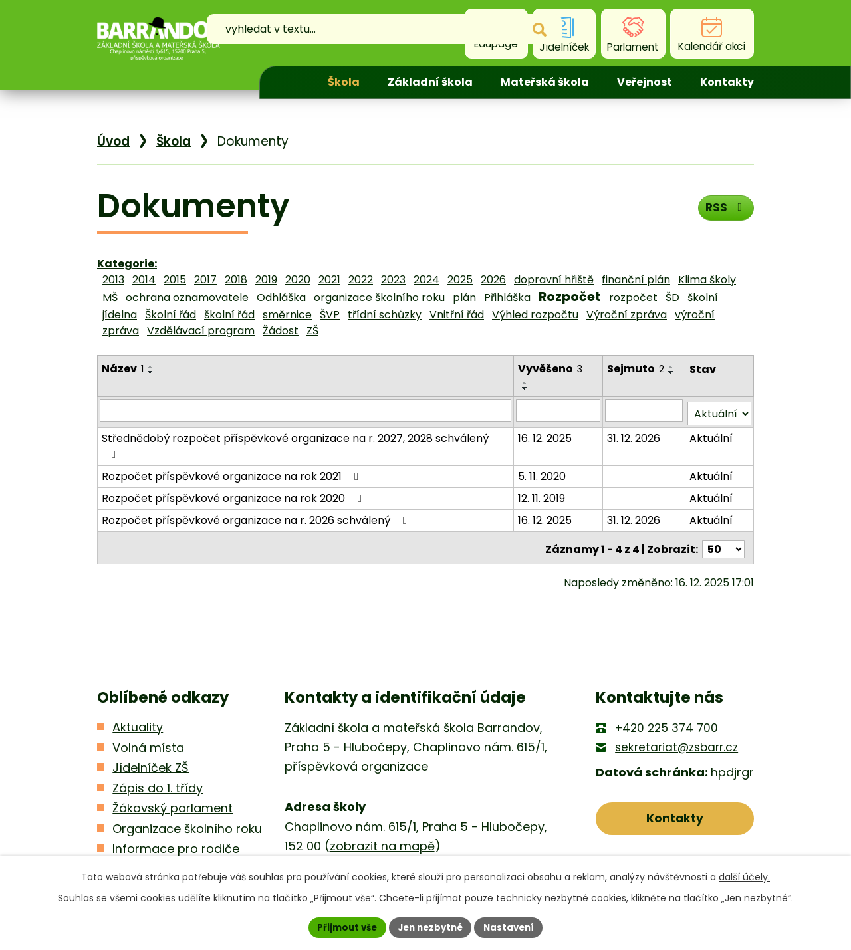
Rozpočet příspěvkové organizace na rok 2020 (234, 465)
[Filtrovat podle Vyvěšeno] (559, 397)
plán (464, 297)
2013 (113, 279)
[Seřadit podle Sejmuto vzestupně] (673, 367)
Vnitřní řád (456, 314)
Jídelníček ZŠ (150, 732)
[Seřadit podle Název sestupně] (151, 372)
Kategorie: (127, 263)
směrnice (287, 314)
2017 (205, 279)
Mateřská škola (545, 82)
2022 (360, 279)
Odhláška (281, 297)
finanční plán (636, 279)
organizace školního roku (379, 297)
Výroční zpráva (626, 314)
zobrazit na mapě (382, 810)
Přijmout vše (342, 926)
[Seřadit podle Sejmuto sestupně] (673, 372)
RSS (724, 210)
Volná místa (148, 711)
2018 (236, 279)
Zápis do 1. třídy (157, 752)
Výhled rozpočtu (535, 314)
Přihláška (507, 297)
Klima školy (707, 279)
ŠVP (330, 314)
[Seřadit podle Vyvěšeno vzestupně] (591, 367)
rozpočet (633, 297)
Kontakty (727, 82)
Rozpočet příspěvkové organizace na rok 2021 (232, 443)
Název (123, 368)
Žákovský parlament (172, 773)
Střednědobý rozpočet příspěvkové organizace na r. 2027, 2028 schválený (306, 421)
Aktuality (137, 691)
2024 (426, 279)
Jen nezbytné (430, 926)
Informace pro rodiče (175, 813)
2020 (297, 279)
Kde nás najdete (675, 840)
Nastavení (513, 926)
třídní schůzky (385, 314)
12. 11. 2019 (542, 465)
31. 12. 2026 (635, 421)
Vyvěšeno (551, 368)
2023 (393, 279)
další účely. (744, 875)
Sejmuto (637, 368)
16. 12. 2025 (546, 421)
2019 (266, 279)
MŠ (110, 297)
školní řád (229, 314)
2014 (144, 279)
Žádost (281, 330)
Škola (344, 82)
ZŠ (312, 330)
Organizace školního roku (187, 792)
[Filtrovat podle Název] (306, 397)
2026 (493, 279)
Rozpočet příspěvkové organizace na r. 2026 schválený (257, 487)
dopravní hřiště (554, 279)
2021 (329, 279)
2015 (175, 279)
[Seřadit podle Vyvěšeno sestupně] (591, 372)
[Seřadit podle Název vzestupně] (151, 367)
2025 (460, 279)
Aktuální (711, 421)
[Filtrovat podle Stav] (719, 397)
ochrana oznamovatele (187, 297)
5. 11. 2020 (543, 443)
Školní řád (170, 314)
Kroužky (134, 833)
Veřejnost (644, 82)
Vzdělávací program (201, 330)
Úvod (290, 82)
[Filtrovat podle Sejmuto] (644, 397)
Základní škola (430, 82)
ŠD (672, 297)
